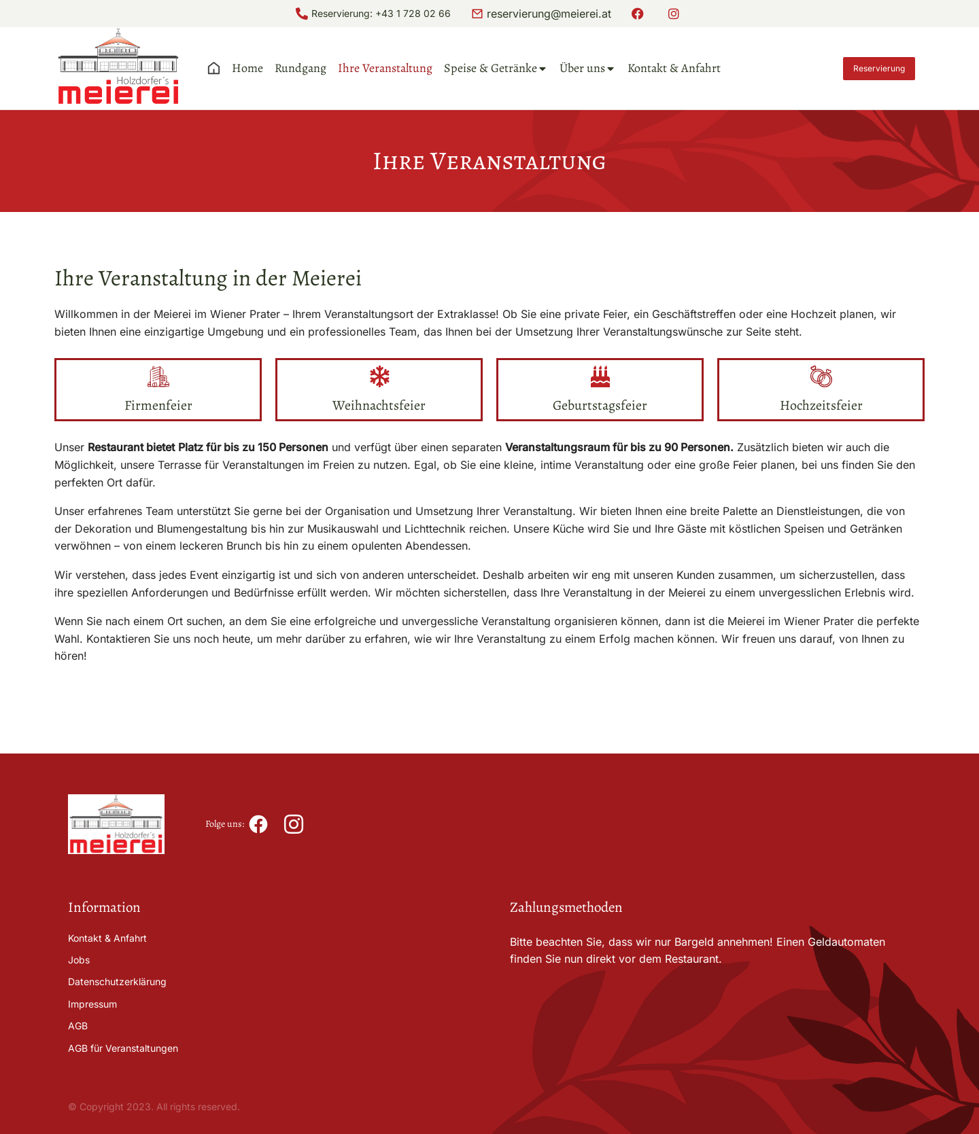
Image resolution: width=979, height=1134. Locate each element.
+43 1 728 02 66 (413, 13)
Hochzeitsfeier (821, 405)
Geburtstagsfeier (600, 405)
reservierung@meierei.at (549, 13)
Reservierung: (343, 13)
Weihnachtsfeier (379, 405)
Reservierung (879, 68)
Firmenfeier (158, 405)
